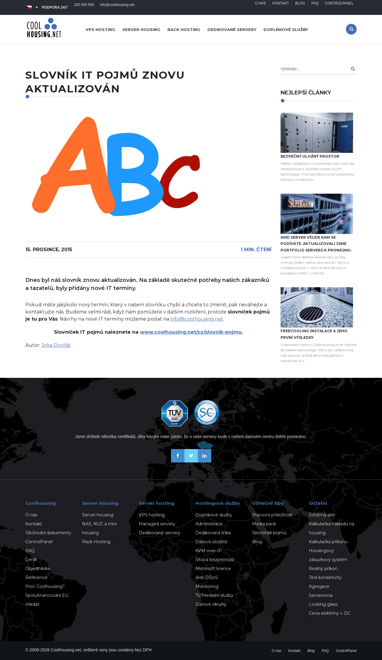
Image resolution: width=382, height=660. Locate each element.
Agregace (319, 586)
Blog (300, 7)
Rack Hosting (96, 541)
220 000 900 (84, 7)
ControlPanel (339, 7)
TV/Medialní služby (214, 595)
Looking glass (323, 604)
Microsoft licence (213, 568)
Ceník (31, 559)
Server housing (141, 29)
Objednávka (37, 568)
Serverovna (320, 595)
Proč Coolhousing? (45, 586)
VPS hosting (100, 29)
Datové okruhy (211, 604)
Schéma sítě (322, 515)
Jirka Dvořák (56, 345)
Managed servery (157, 524)
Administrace (209, 524)
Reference (36, 577)
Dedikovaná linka (213, 532)
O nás (260, 7)
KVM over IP (208, 550)
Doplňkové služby (286, 29)
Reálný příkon (323, 568)
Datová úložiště (211, 541)
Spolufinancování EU (46, 595)
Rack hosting (183, 29)
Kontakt (280, 7)
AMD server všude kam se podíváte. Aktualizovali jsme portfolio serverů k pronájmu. (316, 243)
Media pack (264, 524)
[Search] (353, 68)
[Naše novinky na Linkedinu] (204, 461)
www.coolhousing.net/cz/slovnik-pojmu (191, 332)
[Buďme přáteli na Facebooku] (177, 461)
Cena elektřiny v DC (329, 613)
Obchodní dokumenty (48, 532)
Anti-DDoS (206, 577)
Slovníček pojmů (269, 532)
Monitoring (206, 586)
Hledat (32, 604)
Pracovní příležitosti (272, 515)
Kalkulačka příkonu (328, 541)
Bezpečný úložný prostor (310, 156)
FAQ (314, 7)
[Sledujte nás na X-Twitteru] (191, 461)
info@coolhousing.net (117, 7)
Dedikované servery (231, 29)
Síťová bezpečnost (214, 559)
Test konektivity (325, 577)
